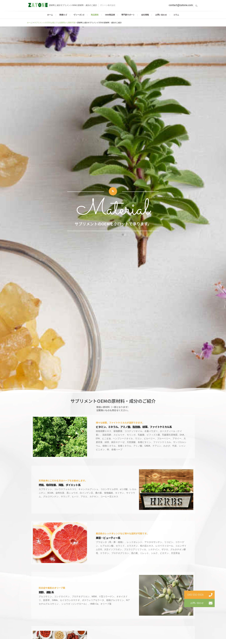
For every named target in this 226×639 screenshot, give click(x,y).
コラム (176, 15)
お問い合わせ (161, 15)
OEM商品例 (110, 15)
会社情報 (145, 15)
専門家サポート (128, 15)
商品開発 (94, 15)
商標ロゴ (63, 15)
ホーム (50, 15)
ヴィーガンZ (78, 15)
